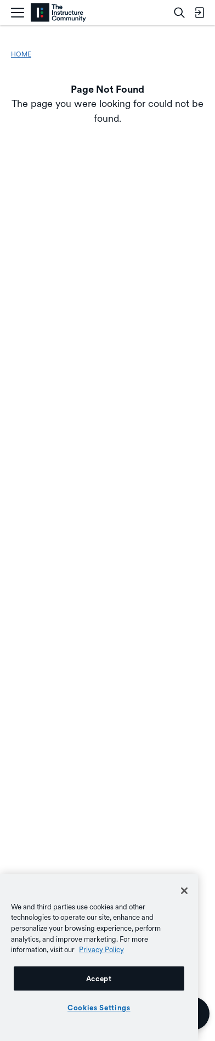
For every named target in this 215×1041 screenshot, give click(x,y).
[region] (99, 957)
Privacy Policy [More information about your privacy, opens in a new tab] (101, 949)
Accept (99, 978)
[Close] (184, 891)
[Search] (179, 12)
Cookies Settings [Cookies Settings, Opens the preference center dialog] (99, 1007)
